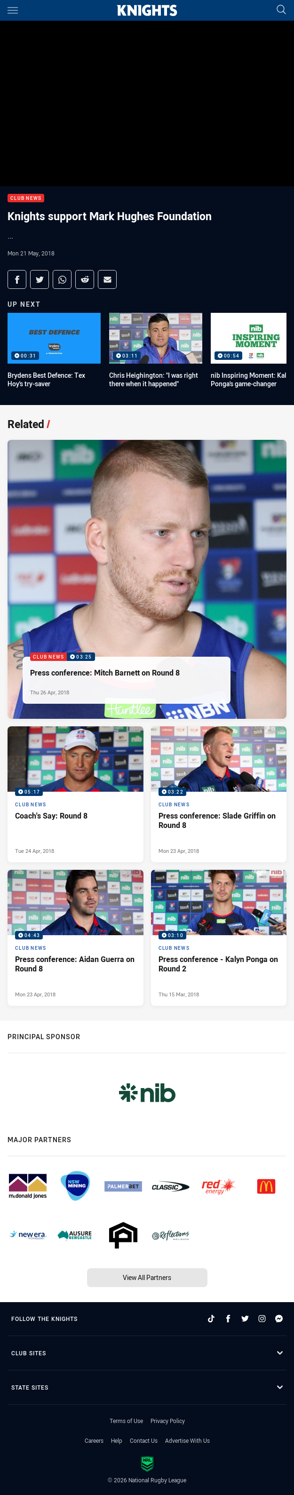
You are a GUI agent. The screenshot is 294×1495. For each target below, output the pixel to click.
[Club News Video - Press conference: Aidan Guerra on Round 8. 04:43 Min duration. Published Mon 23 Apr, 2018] (75, 938)
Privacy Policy (168, 1420)
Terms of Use (126, 1420)
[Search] (281, 10)
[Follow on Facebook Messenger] (279, 1318)
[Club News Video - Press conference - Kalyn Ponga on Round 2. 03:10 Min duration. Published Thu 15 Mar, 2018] (219, 938)
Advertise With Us (187, 1440)
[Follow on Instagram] (262, 1318)
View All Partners (147, 1277)
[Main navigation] (13, 10)
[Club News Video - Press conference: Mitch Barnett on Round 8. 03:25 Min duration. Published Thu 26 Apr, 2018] (147, 579)
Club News (25, 198)
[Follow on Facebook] (228, 1318)
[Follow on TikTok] (211, 1318)
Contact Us (144, 1440)
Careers (94, 1440)
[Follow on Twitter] (245, 1318)
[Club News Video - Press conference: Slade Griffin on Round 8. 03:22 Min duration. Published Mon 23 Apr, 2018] (219, 794)
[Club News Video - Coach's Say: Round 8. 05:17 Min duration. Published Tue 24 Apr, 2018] (75, 794)
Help (116, 1440)
